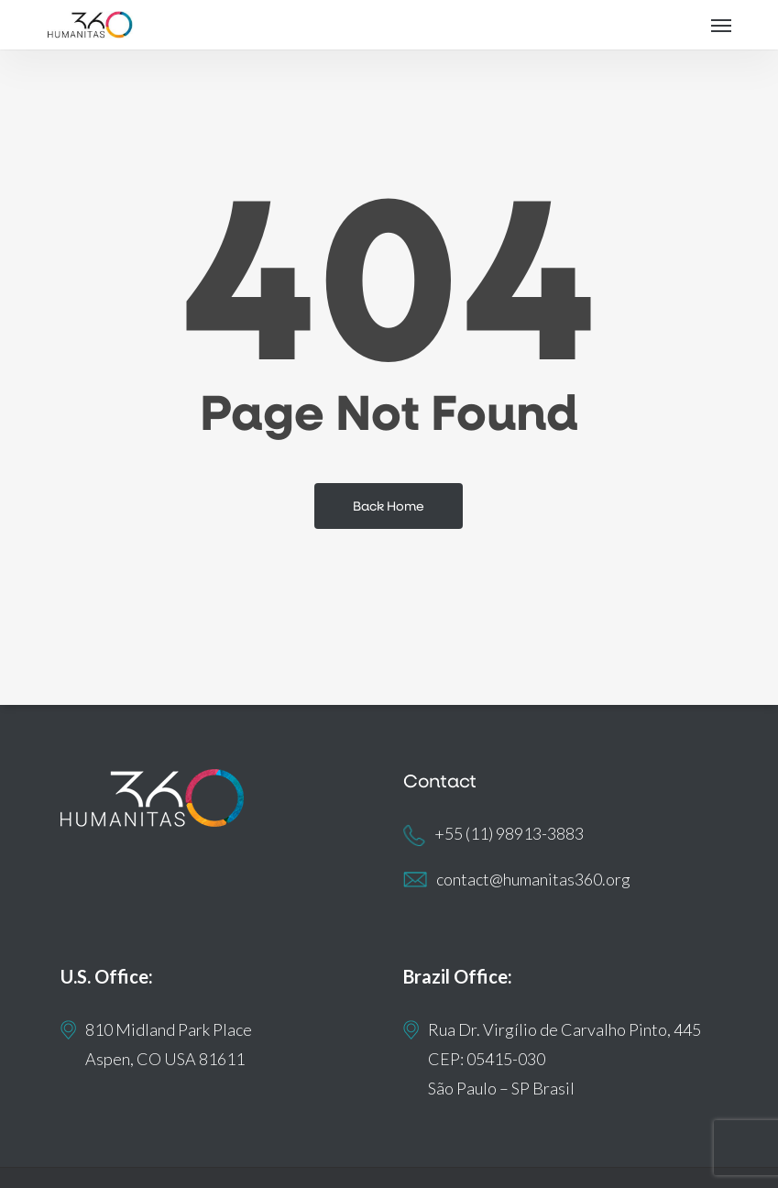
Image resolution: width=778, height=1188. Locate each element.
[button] (721, 25)
